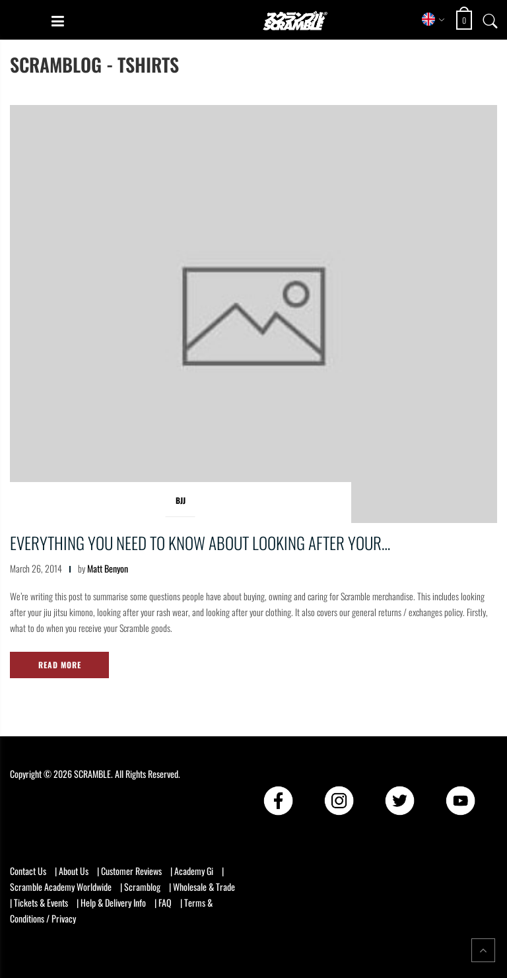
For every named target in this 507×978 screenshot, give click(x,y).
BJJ (181, 500)
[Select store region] (433, 19)
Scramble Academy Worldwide (61, 886)
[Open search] (490, 19)
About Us (73, 871)
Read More (59, 664)
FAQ (165, 902)
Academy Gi (193, 871)
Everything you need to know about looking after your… (200, 542)
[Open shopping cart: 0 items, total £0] (465, 20)
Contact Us (28, 871)
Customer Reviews (131, 871)
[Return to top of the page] (483, 950)
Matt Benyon (107, 568)
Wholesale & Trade (204, 886)
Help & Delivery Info (113, 902)
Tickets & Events (41, 902)
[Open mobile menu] (58, 20)
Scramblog (142, 886)
